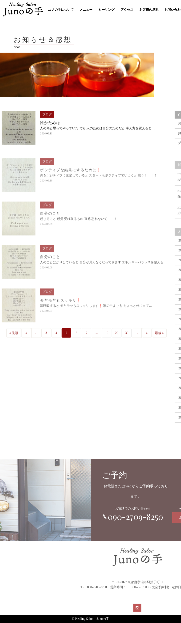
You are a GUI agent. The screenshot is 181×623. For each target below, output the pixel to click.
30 (126, 337)
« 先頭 (13, 337)
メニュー (86, 9)
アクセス (127, 9)
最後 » (159, 337)
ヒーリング (106, 9)
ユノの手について (61, 9)
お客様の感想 (149, 9)
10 (106, 337)
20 (116, 337)
